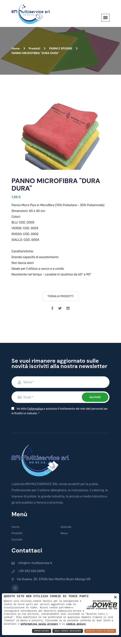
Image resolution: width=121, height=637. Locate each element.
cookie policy (76, 624)
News (64, 533)
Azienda (66, 527)
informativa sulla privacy (39, 624)
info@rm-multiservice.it (35, 563)
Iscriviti (95, 397)
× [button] (115, 597)
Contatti (17, 539)
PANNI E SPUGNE (63, 48)
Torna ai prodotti (60, 296)
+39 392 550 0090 (31, 571)
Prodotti (37, 48)
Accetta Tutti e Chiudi (100, 630)
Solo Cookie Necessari (67, 630)
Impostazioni (41, 630)
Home (18, 48)
